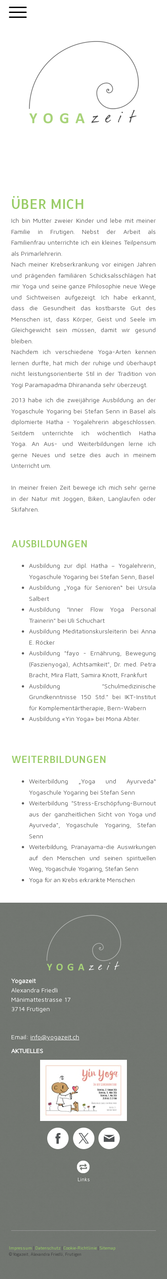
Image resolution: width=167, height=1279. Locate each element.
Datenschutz (48, 1247)
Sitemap (107, 1247)
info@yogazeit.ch (54, 1037)
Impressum (20, 1247)
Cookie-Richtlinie (80, 1247)
